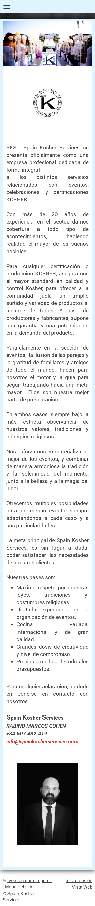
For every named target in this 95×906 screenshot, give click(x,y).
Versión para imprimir (27, 880)
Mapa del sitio (19, 886)
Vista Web (82, 887)
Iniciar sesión (79, 880)
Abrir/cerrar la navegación (47, 6)
